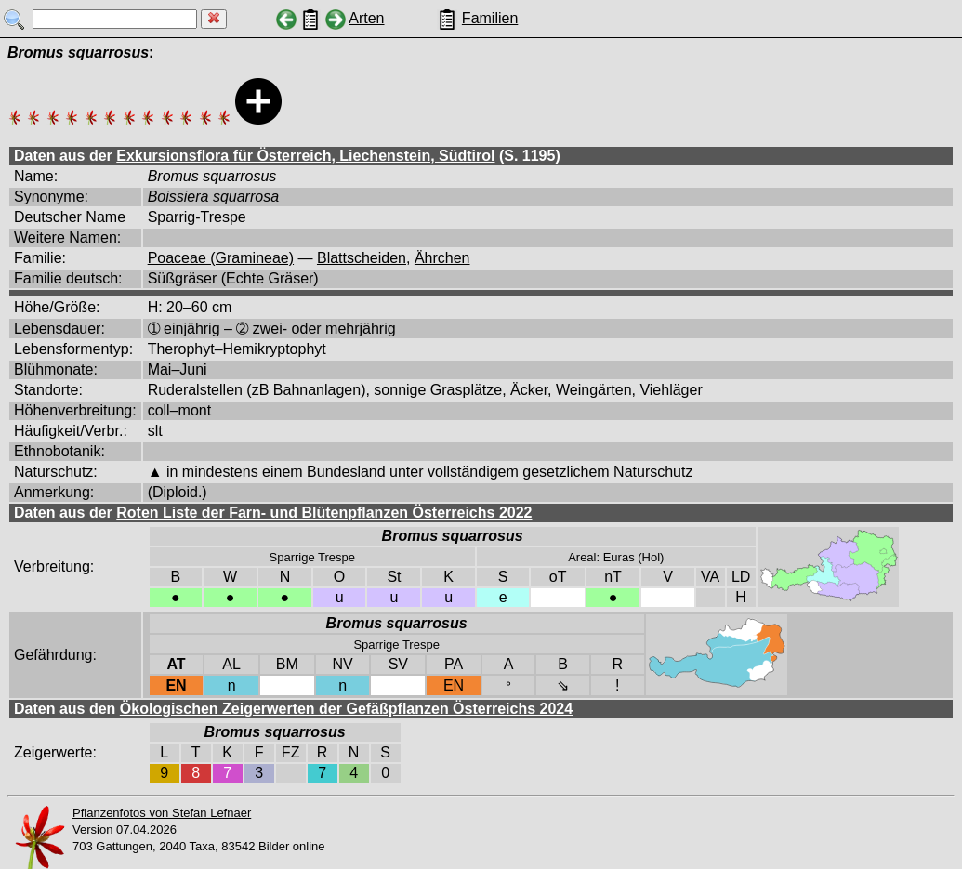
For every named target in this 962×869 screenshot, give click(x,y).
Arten (366, 18)
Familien (490, 18)
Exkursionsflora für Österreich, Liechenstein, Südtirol (305, 156)
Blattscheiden (361, 258)
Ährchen (442, 258)
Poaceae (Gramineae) (221, 258)
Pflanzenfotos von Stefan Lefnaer (161, 813)
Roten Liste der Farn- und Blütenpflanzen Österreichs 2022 (324, 512)
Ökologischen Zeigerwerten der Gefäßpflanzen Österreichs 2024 (346, 709)
